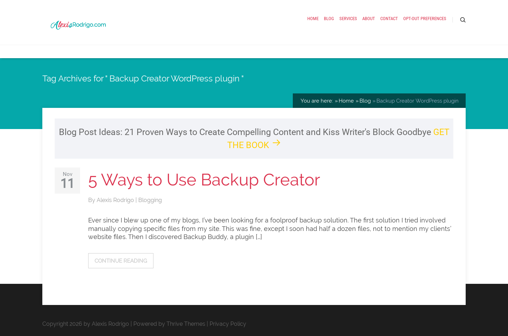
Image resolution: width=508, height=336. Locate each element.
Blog (329, 18)
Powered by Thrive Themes (169, 323)
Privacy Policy (228, 323)
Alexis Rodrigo (116, 200)
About (368, 18)
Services (348, 18)
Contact (389, 18)
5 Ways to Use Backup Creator (204, 179)
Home (313, 18)
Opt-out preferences (424, 18)
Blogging (150, 200)
